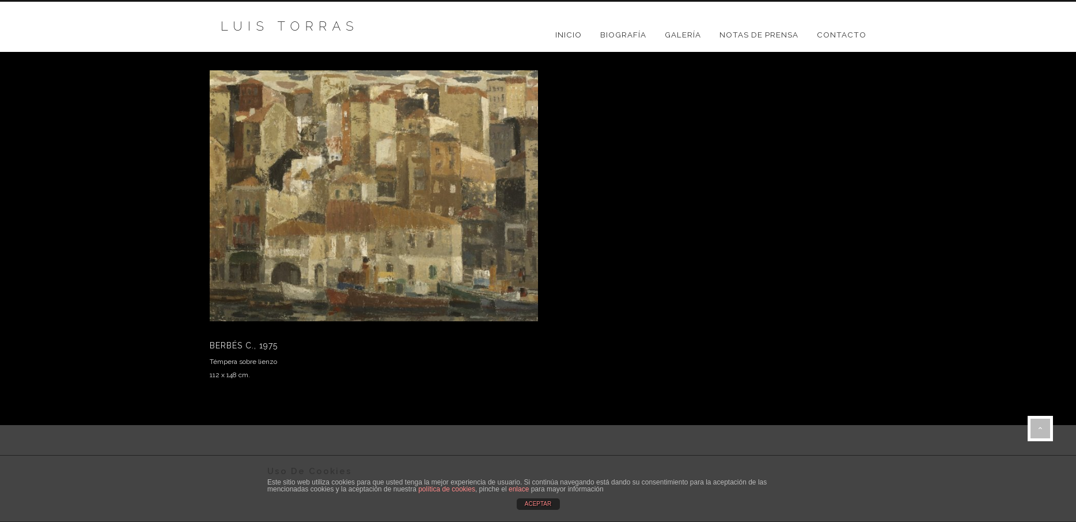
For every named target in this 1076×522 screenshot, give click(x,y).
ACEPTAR (538, 504)
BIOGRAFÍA (623, 34)
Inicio (568, 34)
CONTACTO (841, 34)
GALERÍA (683, 34)
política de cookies (446, 489)
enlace (519, 489)
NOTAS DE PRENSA (758, 34)
